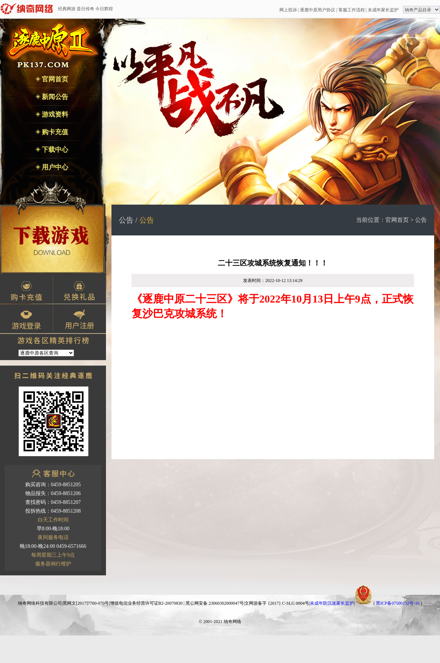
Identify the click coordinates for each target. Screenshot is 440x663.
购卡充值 (54, 132)
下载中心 (54, 149)
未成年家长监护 (383, 9)
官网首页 (54, 79)
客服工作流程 (351, 9)
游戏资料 (54, 114)
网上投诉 (288, 9)
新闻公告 (54, 96)
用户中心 (54, 167)
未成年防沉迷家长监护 (332, 603)
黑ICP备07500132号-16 (397, 603)
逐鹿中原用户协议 (317, 9)
